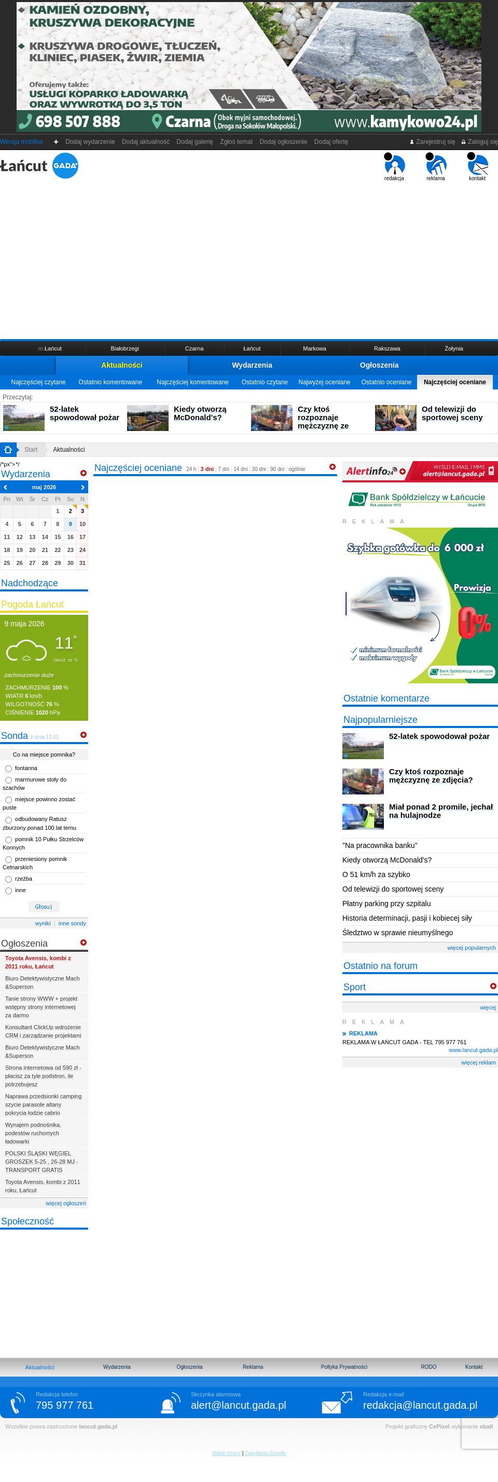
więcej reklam (478, 1062)
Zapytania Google (265, 1453)
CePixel (439, 1426)
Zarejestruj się (432, 141)
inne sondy (72, 923)
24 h (191, 469)
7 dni (223, 469)
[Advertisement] (249, 259)
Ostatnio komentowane (110, 382)
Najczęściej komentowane (193, 382)
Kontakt (474, 1367)
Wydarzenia (252, 365)
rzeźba (23, 878)
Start (30, 449)
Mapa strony (226, 1453)
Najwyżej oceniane (324, 382)
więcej (488, 1007)
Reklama (253, 1367)
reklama (436, 166)
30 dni (259, 469)
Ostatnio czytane (265, 382)
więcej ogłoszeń (66, 1203)
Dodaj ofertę (331, 141)
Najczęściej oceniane (455, 382)
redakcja (394, 166)
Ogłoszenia (379, 365)
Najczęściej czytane (38, 382)
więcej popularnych (471, 948)
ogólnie (296, 469)
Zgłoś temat (236, 141)
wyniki (43, 923)
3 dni (207, 469)
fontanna (26, 768)
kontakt (477, 166)
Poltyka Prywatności (344, 1367)
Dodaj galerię (195, 141)
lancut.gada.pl (98, 1426)
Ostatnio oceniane (387, 382)
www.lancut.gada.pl (473, 1050)
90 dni (277, 469)
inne (20, 890)
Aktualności (121, 365)
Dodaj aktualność (145, 141)
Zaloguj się (479, 141)
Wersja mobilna (21, 141)
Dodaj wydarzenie (90, 141)
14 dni (240, 469)
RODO (428, 1367)
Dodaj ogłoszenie (283, 141)
